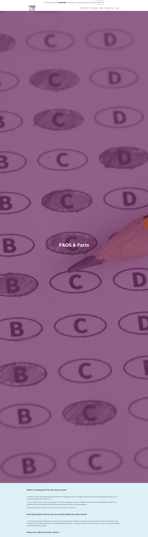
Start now (100, 2)
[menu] (98, 8)
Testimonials (94, 8)
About (101, 8)
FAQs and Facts (109, 8)
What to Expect (84, 8)
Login (117, 8)
